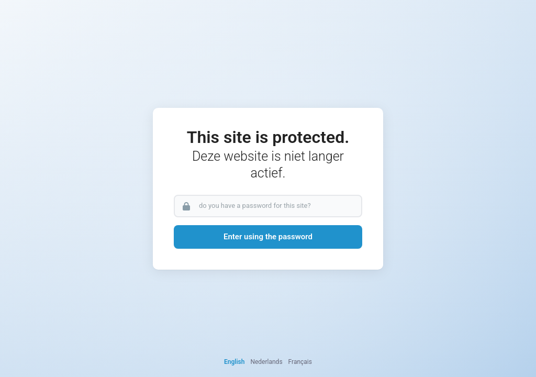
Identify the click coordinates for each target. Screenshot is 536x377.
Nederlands (266, 361)
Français (300, 361)
